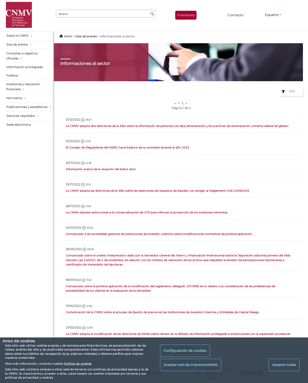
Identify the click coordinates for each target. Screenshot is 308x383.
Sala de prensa (86, 36)
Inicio (68, 36)
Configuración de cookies (185, 351)
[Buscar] (152, 14)
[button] (27, 36)
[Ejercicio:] (282, 92)
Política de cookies (77, 363)
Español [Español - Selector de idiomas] (271, 15)
